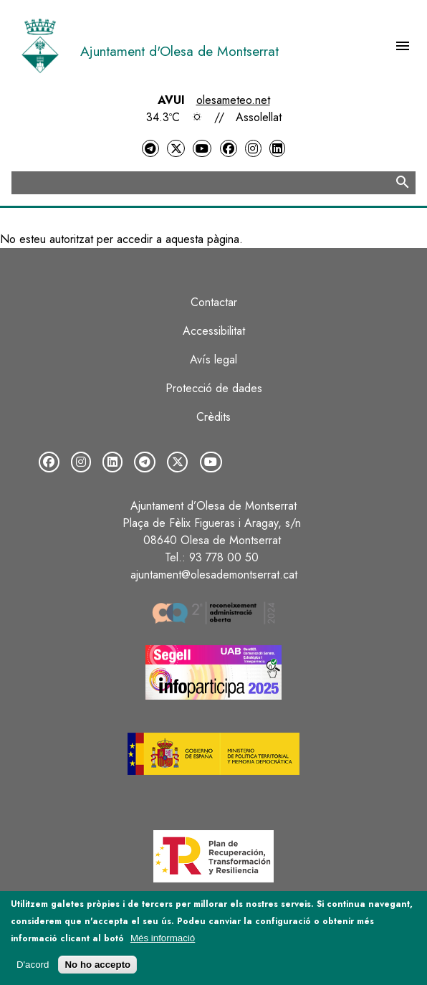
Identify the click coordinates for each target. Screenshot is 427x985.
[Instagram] (253, 149)
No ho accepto (97, 964)
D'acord (32, 964)
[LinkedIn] (277, 149)
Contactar (214, 302)
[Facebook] (228, 149)
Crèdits (213, 417)
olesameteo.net (233, 100)
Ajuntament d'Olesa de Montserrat (179, 51)
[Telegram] (150, 149)
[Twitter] (175, 149)
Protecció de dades (213, 388)
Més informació (162, 938)
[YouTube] (202, 149)
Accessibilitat (214, 331)
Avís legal (213, 359)
